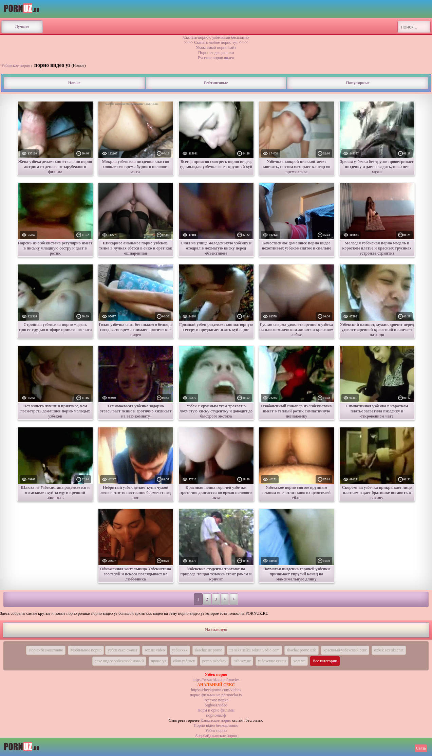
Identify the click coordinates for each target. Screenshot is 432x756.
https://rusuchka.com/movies (215, 679)
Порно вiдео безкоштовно (216, 725)
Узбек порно (216, 730)
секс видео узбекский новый (119, 661)
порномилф (216, 715)
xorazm (299, 661)
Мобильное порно (85, 650)
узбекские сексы (272, 661)
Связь (421, 748)
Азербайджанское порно (216, 735)
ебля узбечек (184, 661)
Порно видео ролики (216, 52)
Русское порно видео (216, 57)
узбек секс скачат (122, 650)
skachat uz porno (208, 650)
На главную (216, 629)
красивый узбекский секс (345, 650)
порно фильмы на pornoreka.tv (216, 695)
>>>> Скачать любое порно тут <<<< (216, 42)
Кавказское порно (216, 720)
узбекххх (180, 650)
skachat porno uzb (301, 650)
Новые (74, 82)
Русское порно (216, 700)
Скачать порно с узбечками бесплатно (216, 37)
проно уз (158, 661)
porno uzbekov (214, 661)
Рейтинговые (216, 82)
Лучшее (22, 26)
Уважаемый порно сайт (216, 47)
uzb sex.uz (242, 661)
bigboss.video (216, 705)
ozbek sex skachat (388, 650)
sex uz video (155, 650)
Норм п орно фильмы (216, 710)
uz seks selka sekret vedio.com (254, 650)
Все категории (325, 661)
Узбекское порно (15, 65)
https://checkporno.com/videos (216, 689)
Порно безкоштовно (46, 650)
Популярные (357, 82)
